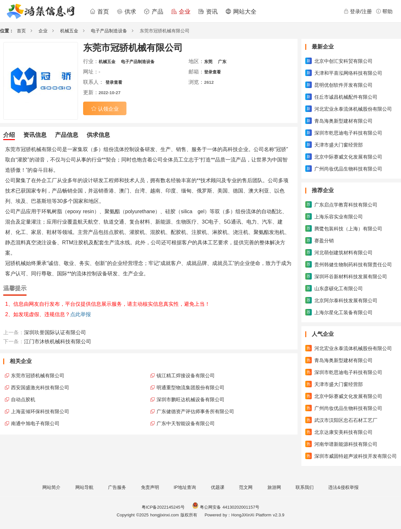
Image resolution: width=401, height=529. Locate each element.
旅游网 (274, 487)
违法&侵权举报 (343, 487)
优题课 (217, 487)
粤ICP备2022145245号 (163, 507)
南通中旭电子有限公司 (35, 423)
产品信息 (66, 135)
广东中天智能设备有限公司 (186, 423)
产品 (153, 11)
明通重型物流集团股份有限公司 (190, 387)
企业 (180, 11)
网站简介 (51, 487)
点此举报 (80, 314)
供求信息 (98, 135)
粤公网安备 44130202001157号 (225, 507)
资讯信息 (35, 135)
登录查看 (212, 72)
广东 (222, 61)
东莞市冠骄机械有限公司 (37, 375)
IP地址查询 (185, 487)
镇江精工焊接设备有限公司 (186, 375)
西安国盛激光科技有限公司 (40, 387)
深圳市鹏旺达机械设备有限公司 (190, 399)
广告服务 (117, 487)
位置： (7, 30)
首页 (99, 11)
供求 (126, 11)
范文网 (246, 487)
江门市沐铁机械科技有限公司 (57, 341)
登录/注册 (357, 11)
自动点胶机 (23, 399)
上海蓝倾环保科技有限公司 (40, 411)
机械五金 (69, 30)
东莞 (208, 61)
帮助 (384, 11)
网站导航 (84, 487)
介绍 (9, 135)
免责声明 (150, 487)
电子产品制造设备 (109, 30)
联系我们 (305, 487)
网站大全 (240, 11)
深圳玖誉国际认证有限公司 (55, 332)
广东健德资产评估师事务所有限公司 (195, 411)
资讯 (208, 11)
